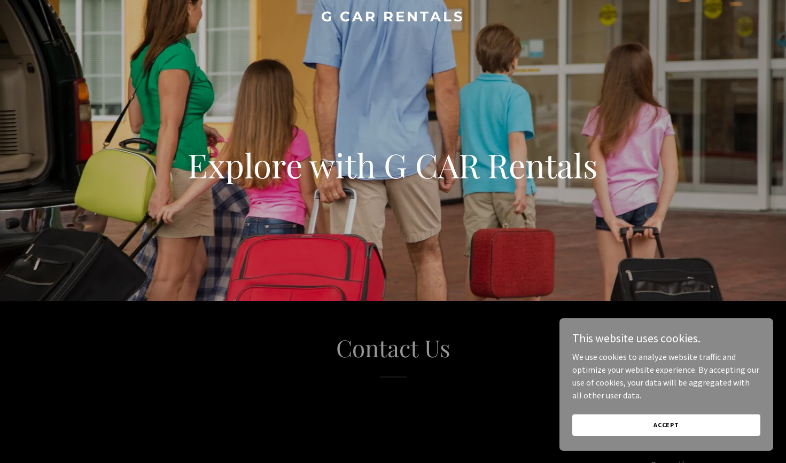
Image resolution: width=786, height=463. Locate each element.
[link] (392, 18)
